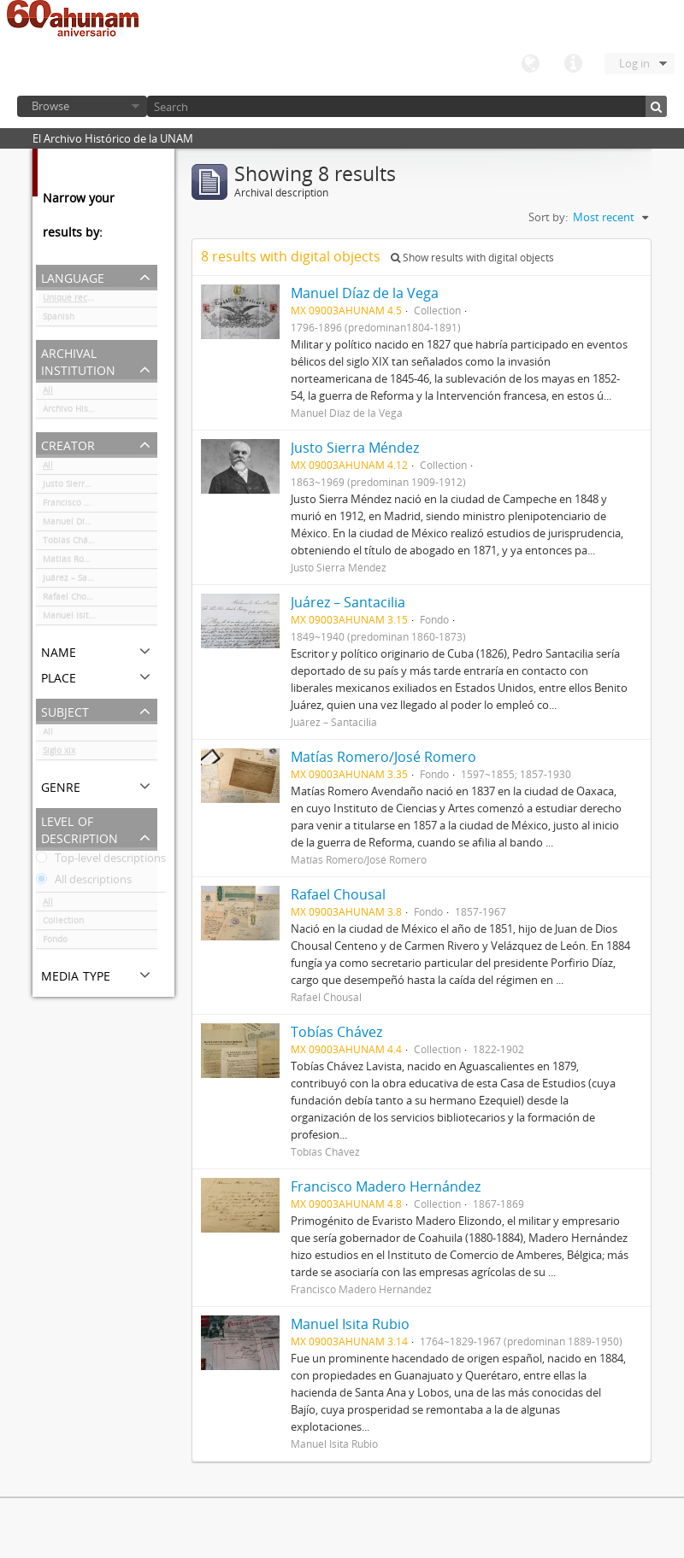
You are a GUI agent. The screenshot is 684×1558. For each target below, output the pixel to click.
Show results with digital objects (472, 257)
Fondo (55, 942)
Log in (634, 63)
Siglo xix (59, 753)
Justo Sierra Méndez (84, 487)
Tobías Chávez (72, 543)
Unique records (74, 301)
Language (530, 64)
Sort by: (548, 217)
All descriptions (84, 882)
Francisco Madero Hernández (100, 506)
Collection (63, 923)
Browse (50, 106)
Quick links (572, 64)
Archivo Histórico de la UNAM (100, 412)
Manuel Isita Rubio (81, 618)
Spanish (58, 319)
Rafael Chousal (73, 600)
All (48, 393)
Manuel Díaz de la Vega (91, 524)
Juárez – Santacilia (80, 581)
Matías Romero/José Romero (100, 562)
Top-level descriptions (101, 861)
